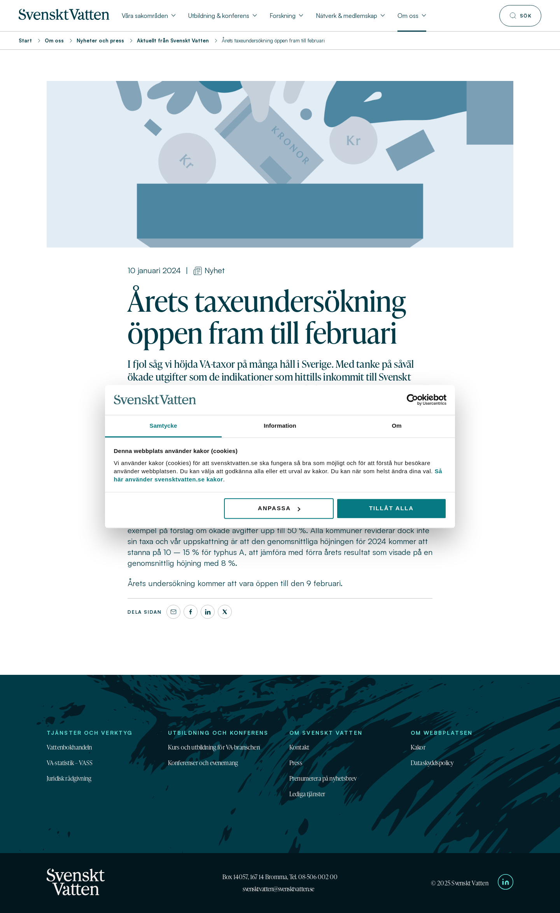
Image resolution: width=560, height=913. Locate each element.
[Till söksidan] (520, 15)
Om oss (54, 40)
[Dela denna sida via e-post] (173, 612)
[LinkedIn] (208, 612)
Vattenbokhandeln (69, 747)
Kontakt (299, 747)
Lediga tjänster (307, 794)
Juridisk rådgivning (69, 778)
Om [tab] (396, 425)
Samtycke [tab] (163, 425)
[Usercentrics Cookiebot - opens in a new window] (412, 400)
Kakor (418, 747)
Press (295, 762)
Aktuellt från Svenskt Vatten (173, 40)
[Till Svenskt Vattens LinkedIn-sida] (505, 883)
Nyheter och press (100, 40)
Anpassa (279, 508)
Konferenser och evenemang (203, 762)
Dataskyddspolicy (432, 762)
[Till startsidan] (64, 17)
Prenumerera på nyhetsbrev (323, 778)
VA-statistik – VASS (70, 762)
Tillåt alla (391, 508)
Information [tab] (280, 425)
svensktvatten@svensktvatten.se (278, 889)
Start (25, 40)
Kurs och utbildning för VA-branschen (214, 747)
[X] (225, 612)
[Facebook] (191, 612)
